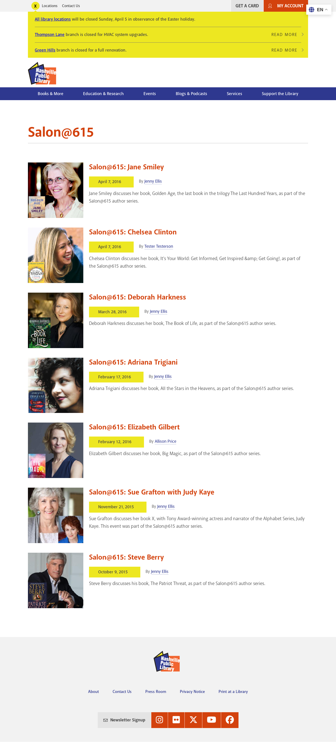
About (93, 691)
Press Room (155, 691)
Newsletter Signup (127, 720)
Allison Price (165, 441)
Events (150, 93)
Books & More (50, 93)
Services (234, 93)
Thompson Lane (50, 34)
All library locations (53, 19)
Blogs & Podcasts (191, 93)
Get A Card (247, 6)
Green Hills (45, 50)
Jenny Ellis (153, 181)
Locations (49, 5)
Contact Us (71, 5)
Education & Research (103, 93)
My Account (290, 6)
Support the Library (280, 93)
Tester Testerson (158, 246)
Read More (286, 34)
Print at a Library (233, 691)
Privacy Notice (192, 691)
